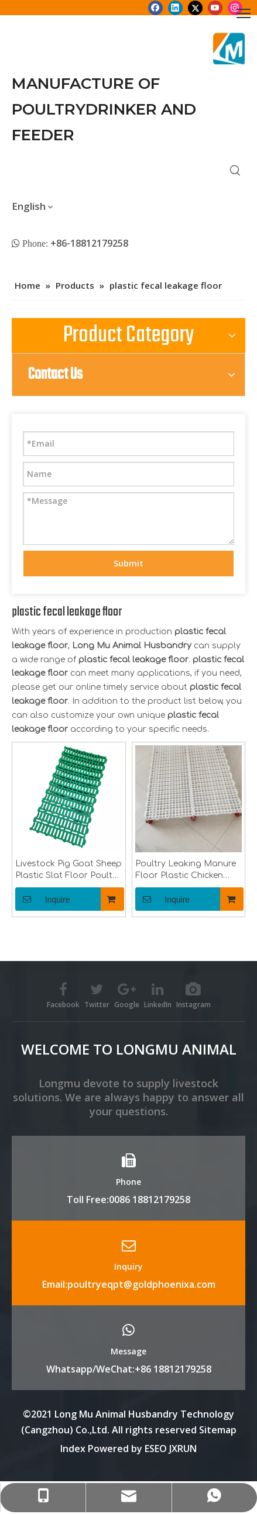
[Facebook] (155, 7)
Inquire (42, 899)
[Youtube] (215, 7)
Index (74, 1448)
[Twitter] (195, 7)
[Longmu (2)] (229, 48)
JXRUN (183, 1448)
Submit (128, 563)
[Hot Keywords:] (235, 171)
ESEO (156, 1448)
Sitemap (218, 1429)
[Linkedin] (175, 7)
